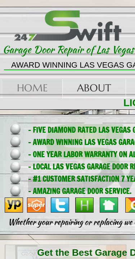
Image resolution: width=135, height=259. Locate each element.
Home (32, 88)
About (94, 88)
